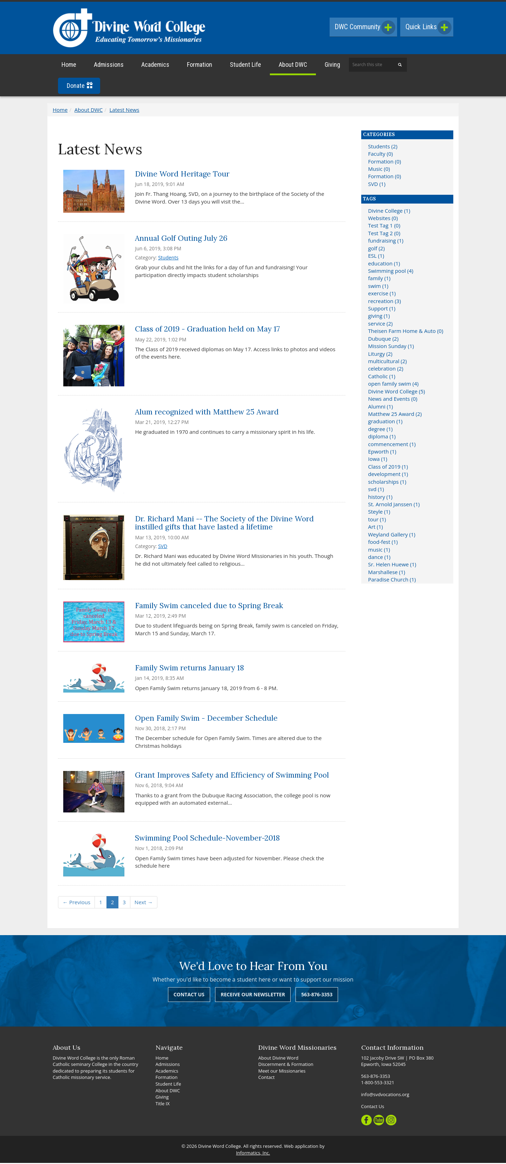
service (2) (380, 324)
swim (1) (378, 286)
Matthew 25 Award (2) (395, 414)
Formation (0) (384, 162)
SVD (162, 547)
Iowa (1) (378, 459)
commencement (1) (392, 444)
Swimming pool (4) (391, 271)
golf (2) (376, 248)
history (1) (380, 497)
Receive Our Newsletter (253, 995)
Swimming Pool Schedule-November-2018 (207, 839)
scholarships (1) (387, 482)
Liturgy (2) (380, 354)
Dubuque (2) (383, 339)
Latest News (125, 110)
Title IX (163, 1104)
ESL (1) (376, 256)
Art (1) (375, 527)
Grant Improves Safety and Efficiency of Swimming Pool (232, 776)
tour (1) (377, 520)
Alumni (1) (380, 407)
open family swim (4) (393, 384)
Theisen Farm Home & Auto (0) (405, 331)
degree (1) (380, 429)
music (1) (379, 550)
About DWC (293, 65)
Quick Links (428, 27)
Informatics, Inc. (253, 1153)
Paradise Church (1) (392, 580)
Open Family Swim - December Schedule (206, 719)
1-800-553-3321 (377, 1083)
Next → (144, 903)
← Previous (76, 903)
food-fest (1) (383, 542)
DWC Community (363, 27)
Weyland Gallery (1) (391, 535)
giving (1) (379, 316)
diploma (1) (382, 437)
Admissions (109, 65)
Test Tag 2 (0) (384, 234)
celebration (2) (385, 369)
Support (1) (382, 309)
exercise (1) (382, 294)
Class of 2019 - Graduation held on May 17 (207, 330)
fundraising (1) (385, 241)
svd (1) (376, 490)
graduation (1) (385, 422)
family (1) (379, 279)
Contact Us (189, 995)
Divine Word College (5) (396, 392)
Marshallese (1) (387, 573)
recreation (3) (384, 301)
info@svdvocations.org (385, 1095)
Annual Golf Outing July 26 (181, 239)
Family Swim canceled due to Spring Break (209, 606)
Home (68, 65)
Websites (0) (383, 219)
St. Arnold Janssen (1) (394, 505)
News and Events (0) (392, 399)
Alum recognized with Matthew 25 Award (207, 413)
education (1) (384, 264)
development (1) (388, 474)
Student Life (245, 65)
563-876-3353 (316, 995)
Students (168, 258)
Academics (155, 65)
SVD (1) (376, 184)
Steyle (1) (379, 512)
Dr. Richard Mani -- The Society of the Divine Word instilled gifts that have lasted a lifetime (224, 524)
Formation (199, 65)
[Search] (400, 66)
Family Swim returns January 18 (189, 669)
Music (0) (379, 169)
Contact (266, 1078)
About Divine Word (278, 1059)
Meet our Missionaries (282, 1072)
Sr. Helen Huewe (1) (392, 565)
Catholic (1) (381, 377)
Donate (80, 86)
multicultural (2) (387, 362)
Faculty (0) (380, 154)
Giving (332, 65)
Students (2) (382, 147)
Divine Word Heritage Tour (182, 174)
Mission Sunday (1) (391, 347)
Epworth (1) (382, 452)
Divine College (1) (389, 211)
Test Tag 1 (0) (384, 226)
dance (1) (379, 557)
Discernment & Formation (285, 1065)
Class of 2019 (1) (388, 467)
